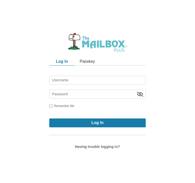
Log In (97, 122)
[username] (97, 80)
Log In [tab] (62, 61)
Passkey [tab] (87, 61)
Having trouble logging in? (97, 147)
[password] (97, 94)
